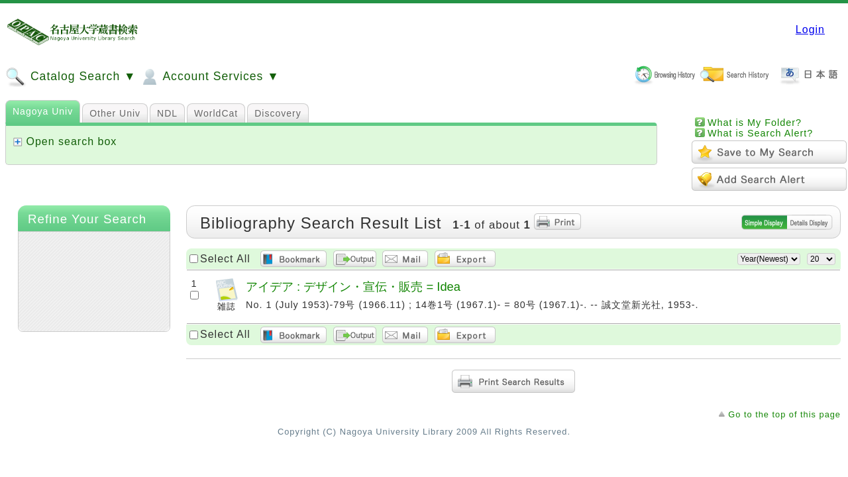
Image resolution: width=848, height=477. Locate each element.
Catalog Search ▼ (70, 77)
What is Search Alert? (760, 133)
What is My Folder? (755, 122)
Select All (225, 258)
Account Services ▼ (209, 77)
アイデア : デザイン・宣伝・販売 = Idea (353, 286)
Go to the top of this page (784, 414)
